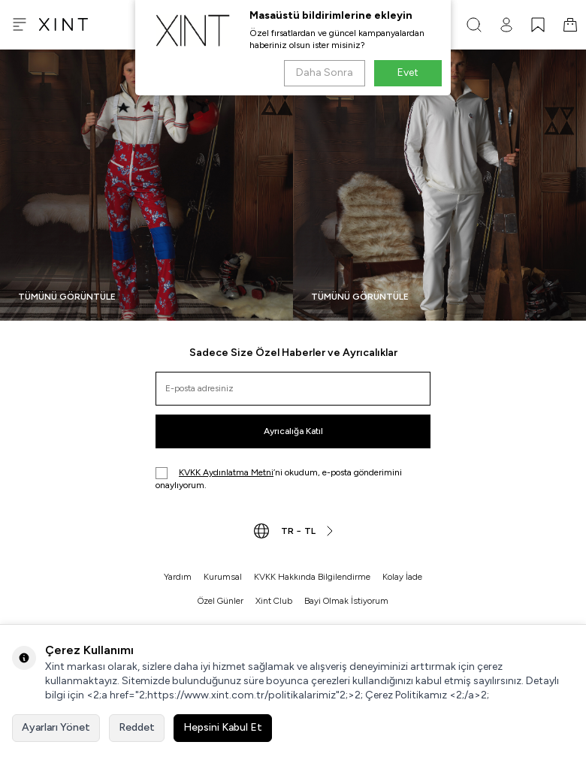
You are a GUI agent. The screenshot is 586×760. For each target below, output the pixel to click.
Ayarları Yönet (56, 727)
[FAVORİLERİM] (538, 24)
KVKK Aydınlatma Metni (226, 472)
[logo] (63, 25)
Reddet (137, 727)
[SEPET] (570, 25)
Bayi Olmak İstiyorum (346, 601)
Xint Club (273, 601)
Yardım (178, 577)
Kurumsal (223, 577)
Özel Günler (220, 601)
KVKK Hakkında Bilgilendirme (312, 577)
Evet (407, 72)
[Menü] (19, 24)
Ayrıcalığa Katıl (293, 431)
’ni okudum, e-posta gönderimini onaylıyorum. (279, 478)
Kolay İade (402, 577)
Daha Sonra (324, 72)
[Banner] (146, 185)
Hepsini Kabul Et (222, 727)
